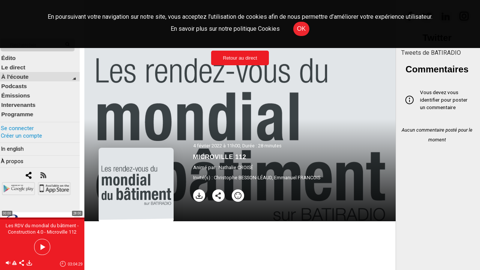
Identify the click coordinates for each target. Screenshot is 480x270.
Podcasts (19, 81)
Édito (13, 53)
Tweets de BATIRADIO (431, 52)
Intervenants (23, 100)
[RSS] (48, 170)
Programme (22, 109)
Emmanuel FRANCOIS (297, 177)
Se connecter (21, 123)
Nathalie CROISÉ (236, 167)
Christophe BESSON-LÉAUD (243, 177)
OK (301, 29)
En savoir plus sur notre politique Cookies (225, 28)
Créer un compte (25, 131)
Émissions (20, 90)
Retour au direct (240, 58)
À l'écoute (19, 72)
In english (16, 144)
